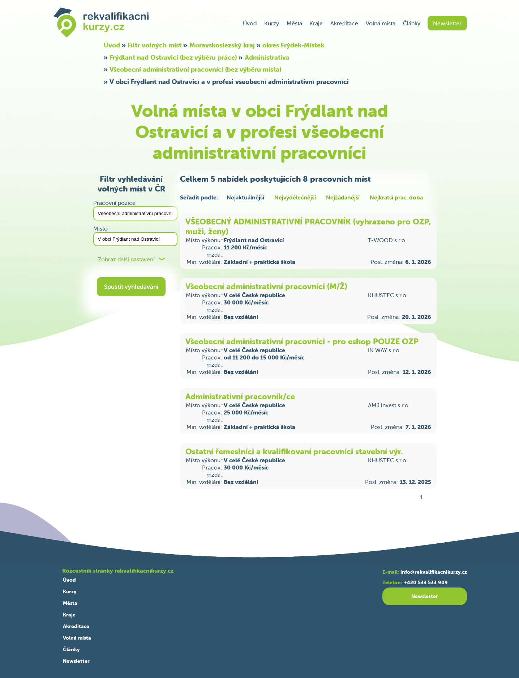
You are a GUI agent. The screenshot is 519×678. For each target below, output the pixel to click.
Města (294, 23)
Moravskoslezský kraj (222, 45)
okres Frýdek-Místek (293, 45)
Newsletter (447, 23)
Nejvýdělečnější (295, 197)
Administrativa (267, 57)
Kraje (316, 23)
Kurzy (271, 23)
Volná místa (380, 23)
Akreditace (344, 23)
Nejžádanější (343, 197)
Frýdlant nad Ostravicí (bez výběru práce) (173, 57)
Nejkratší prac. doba (396, 197)
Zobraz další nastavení (126, 259)
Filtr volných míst (154, 45)
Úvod (250, 23)
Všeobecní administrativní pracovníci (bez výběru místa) (195, 69)
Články (411, 23)
